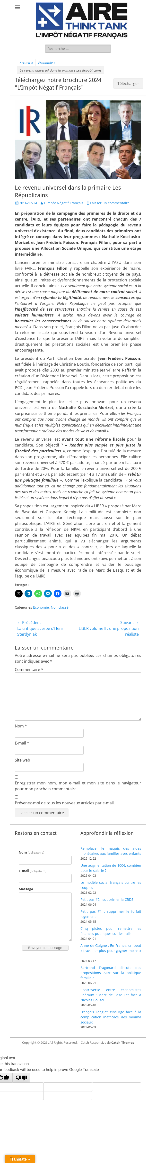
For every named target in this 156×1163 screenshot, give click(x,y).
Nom (21, 726)
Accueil (26, 62)
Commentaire (29, 669)
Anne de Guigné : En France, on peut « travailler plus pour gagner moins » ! (110, 950)
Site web (22, 760)
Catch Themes (122, 1042)
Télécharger (128, 83)
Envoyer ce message (45, 948)
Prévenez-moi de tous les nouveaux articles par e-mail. (65, 803)
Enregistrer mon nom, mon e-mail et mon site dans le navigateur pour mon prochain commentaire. (78, 785)
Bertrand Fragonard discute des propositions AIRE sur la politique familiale (110, 972)
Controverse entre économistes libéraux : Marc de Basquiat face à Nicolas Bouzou (110, 994)
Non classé (60, 607)
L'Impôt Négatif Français (63, 203)
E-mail (22, 743)
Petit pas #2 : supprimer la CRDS (106, 899)
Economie (47, 62)
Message (26, 889)
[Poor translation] (21, 1077)
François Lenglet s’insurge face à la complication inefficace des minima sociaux (110, 1017)
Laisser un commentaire (110, 203)
